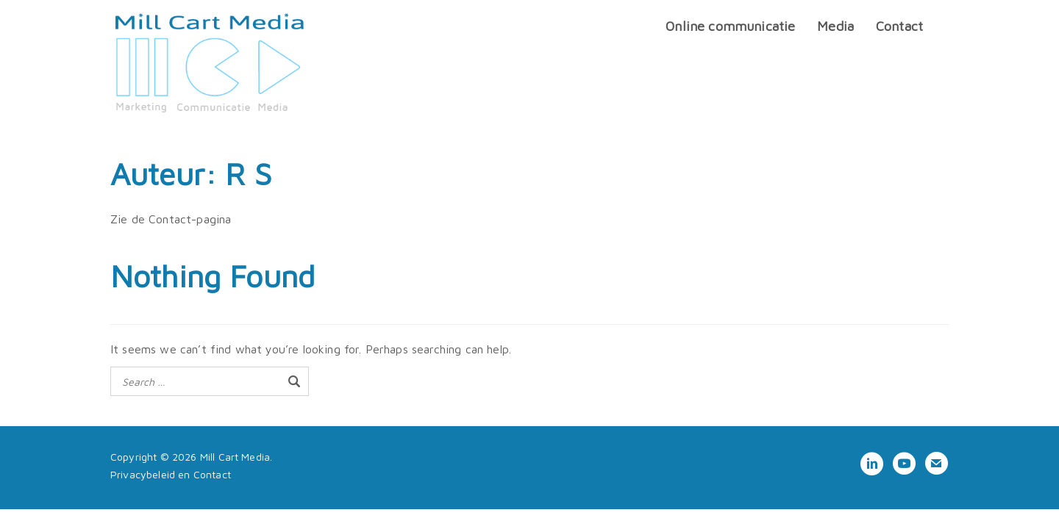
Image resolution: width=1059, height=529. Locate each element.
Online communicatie (730, 26)
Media (835, 26)
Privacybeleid (142, 474)
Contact (899, 26)
